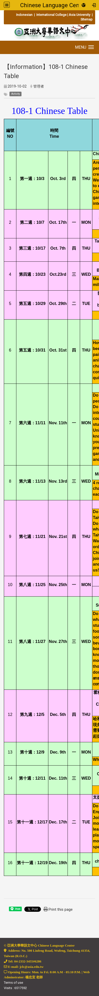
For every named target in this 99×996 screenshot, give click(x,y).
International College (51, 15)
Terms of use (13, 982)
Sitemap (87, 19)
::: (4, 15)
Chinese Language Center (53, 5)
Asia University (79, 15)
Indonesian (24, 15)
